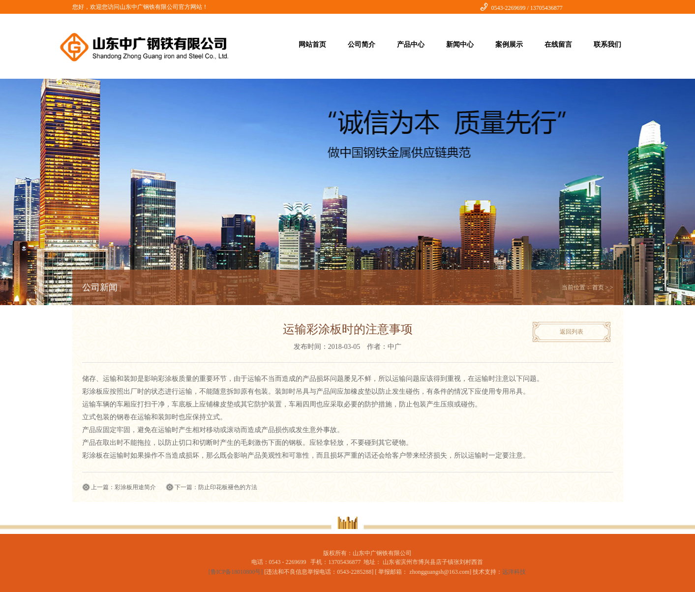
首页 (598, 287)
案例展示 (509, 44)
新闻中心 (460, 44)
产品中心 (410, 44)
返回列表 (571, 331)
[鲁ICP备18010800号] (237, 571)
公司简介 (361, 44)
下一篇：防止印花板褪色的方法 (216, 487)
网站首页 (312, 44)
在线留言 (558, 44)
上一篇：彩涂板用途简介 (123, 487)
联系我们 (607, 44)
